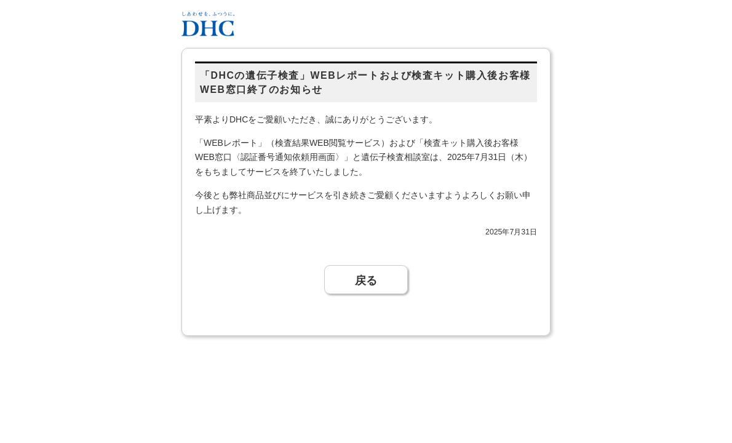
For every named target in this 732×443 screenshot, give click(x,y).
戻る (366, 279)
